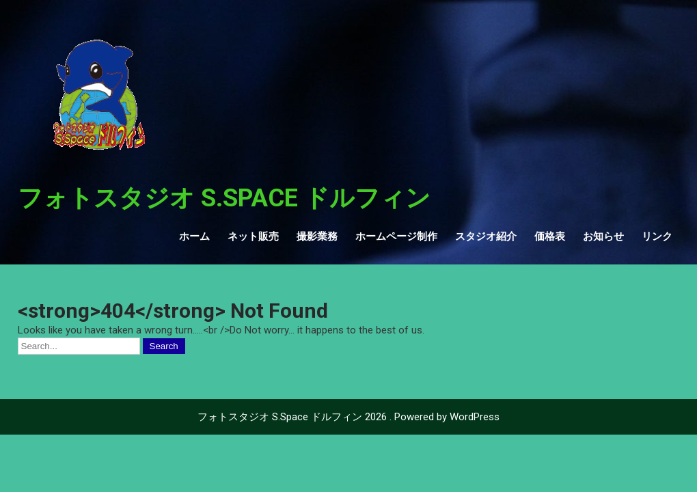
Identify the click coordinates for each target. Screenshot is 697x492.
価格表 (549, 236)
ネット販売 (253, 236)
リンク (657, 236)
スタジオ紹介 (486, 236)
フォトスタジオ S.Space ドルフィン (224, 198)
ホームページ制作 (396, 236)
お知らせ (603, 236)
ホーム (194, 236)
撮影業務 (317, 236)
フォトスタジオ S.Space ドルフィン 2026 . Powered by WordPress (348, 417)
